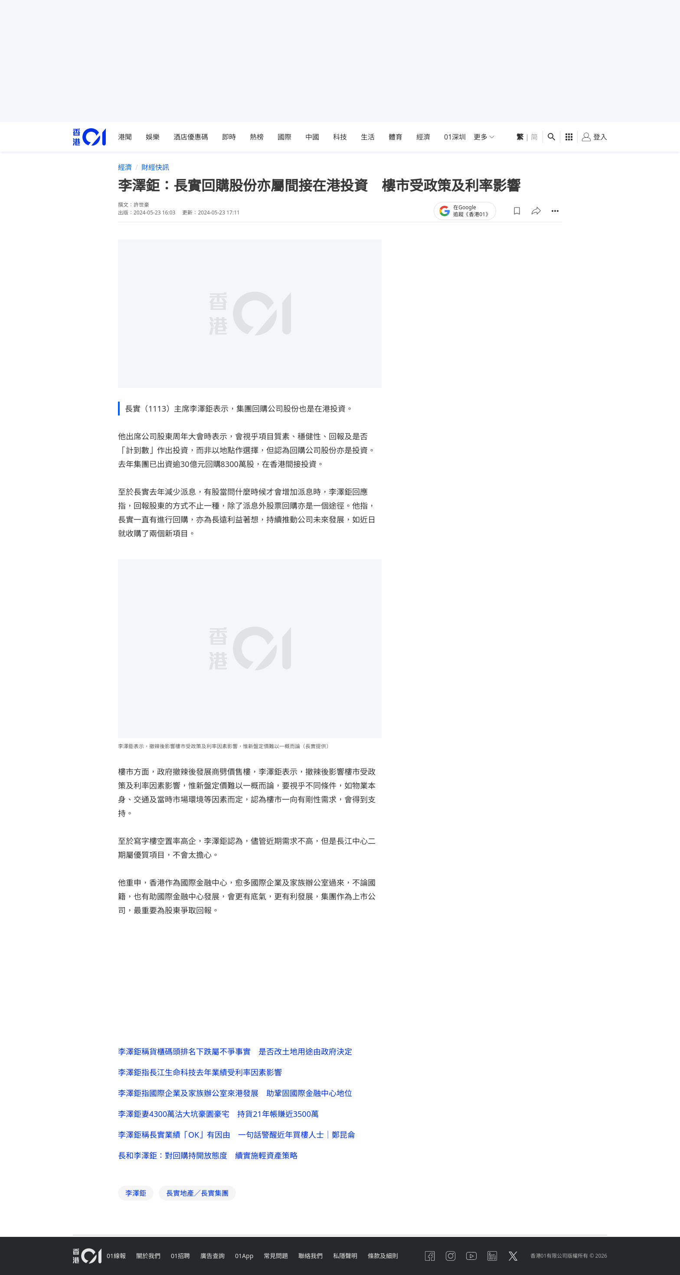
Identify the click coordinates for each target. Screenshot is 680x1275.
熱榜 (257, 137)
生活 (368, 137)
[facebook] (430, 1256)
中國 (312, 137)
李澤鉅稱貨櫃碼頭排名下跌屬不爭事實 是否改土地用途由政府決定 (235, 1051)
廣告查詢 (212, 1256)
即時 (229, 137)
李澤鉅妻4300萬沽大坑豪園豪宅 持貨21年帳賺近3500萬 (218, 1114)
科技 (340, 137)
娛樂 (153, 137)
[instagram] (450, 1256)
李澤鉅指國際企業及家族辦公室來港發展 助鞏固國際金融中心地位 (235, 1093)
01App (244, 1256)
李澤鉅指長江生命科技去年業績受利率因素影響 (200, 1072)
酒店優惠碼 (190, 137)
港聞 (125, 137)
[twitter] (513, 1256)
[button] (517, 211)
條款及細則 (383, 1256)
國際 (284, 137)
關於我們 (148, 1256)
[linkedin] (492, 1256)
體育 (395, 137)
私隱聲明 (345, 1256)
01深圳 (455, 137)
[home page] (89, 137)
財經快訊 (155, 167)
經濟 (423, 137)
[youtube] (471, 1256)
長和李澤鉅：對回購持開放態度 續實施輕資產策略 (208, 1155)
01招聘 (180, 1256)
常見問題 (276, 1256)
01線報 (116, 1256)
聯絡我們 (310, 1256)
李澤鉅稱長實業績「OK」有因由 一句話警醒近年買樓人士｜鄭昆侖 (236, 1134)
